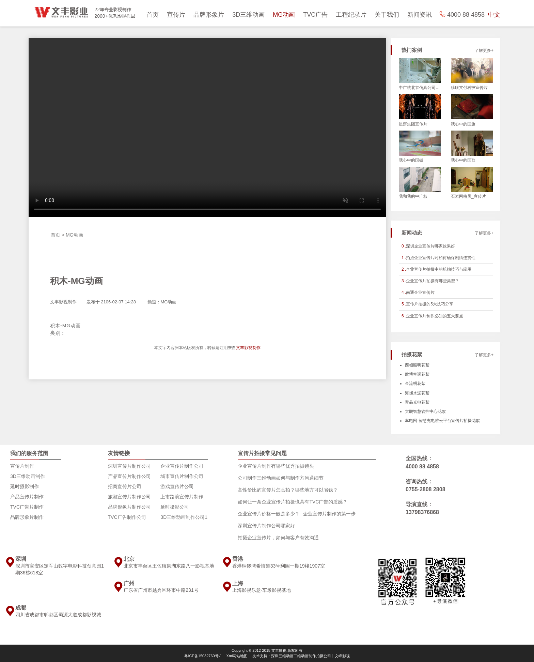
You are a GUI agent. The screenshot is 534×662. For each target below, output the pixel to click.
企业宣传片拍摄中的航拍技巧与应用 (438, 269)
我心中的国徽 (411, 160)
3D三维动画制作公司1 (183, 517)
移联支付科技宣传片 (469, 87)
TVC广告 (315, 14)
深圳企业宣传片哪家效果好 (430, 246)
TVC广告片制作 (27, 507)
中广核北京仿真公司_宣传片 (420, 87)
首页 (152, 14)
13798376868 (422, 512)
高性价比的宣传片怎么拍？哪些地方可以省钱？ (288, 490)
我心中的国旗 (463, 124)
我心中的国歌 (463, 160)
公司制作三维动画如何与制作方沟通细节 (281, 478)
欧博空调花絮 (417, 374)
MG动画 (284, 14)
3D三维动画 (248, 14)
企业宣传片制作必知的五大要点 (434, 316)
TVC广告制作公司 (127, 517)
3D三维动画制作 (27, 476)
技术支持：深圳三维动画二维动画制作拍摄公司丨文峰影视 (301, 656)
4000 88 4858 (422, 466)
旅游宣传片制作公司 (129, 496)
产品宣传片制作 (27, 496)
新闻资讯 (419, 14)
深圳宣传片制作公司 (129, 466)
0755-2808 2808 (425, 489)
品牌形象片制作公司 (129, 507)
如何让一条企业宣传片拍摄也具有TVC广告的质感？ (292, 502)
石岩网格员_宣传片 (468, 196)
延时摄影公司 (174, 507)
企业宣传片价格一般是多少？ (269, 513)
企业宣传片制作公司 (181, 466)
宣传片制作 (22, 466)
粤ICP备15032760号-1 (203, 656)
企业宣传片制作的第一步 (329, 513)
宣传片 (176, 14)
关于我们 (387, 14)
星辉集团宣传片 (413, 124)
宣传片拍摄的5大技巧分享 (429, 304)
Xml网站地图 (237, 656)
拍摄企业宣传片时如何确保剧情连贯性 (440, 257)
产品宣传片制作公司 (129, 476)
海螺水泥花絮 (417, 393)
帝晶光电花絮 (417, 402)
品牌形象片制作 (27, 517)
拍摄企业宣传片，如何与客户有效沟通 (278, 537)
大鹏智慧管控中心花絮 (425, 411)
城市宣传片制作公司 (181, 476)
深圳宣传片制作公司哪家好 (266, 525)
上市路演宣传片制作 (181, 496)
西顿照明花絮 (417, 365)
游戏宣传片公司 (177, 486)
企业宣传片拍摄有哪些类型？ (432, 281)
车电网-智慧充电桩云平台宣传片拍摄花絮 (442, 420)
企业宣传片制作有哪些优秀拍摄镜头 (276, 466)
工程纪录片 (351, 14)
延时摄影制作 (24, 486)
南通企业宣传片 (420, 292)
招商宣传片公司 (124, 486)
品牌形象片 (208, 14)
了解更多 (483, 50)
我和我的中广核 (413, 196)
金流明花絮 (415, 383)
